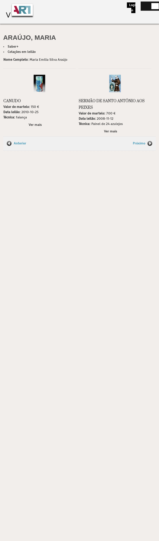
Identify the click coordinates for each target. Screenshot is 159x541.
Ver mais (35, 125)
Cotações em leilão (22, 52)
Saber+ (13, 46)
